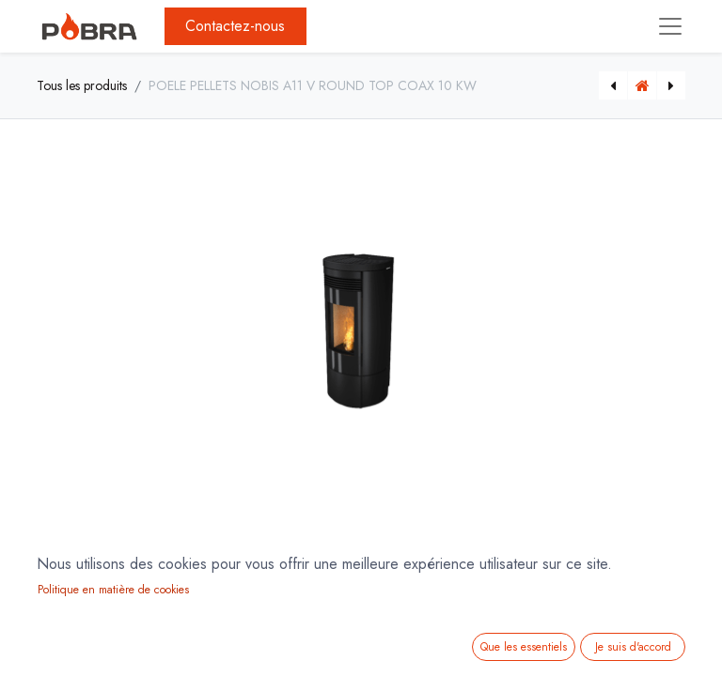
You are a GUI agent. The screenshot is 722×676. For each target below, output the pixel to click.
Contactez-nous (235, 26)
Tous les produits (82, 85)
